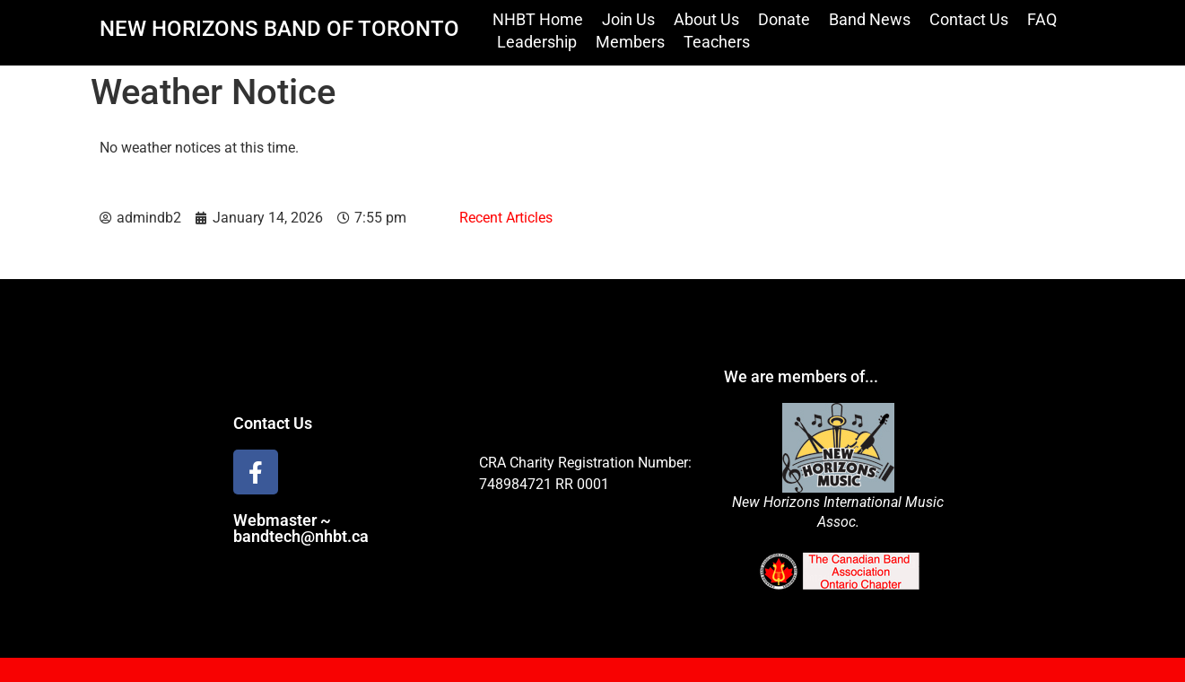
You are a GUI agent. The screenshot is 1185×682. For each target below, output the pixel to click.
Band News (870, 19)
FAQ (1042, 19)
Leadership (537, 41)
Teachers (717, 41)
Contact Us (968, 19)
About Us (706, 19)
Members (630, 41)
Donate (784, 19)
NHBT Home (537, 19)
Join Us (628, 19)
